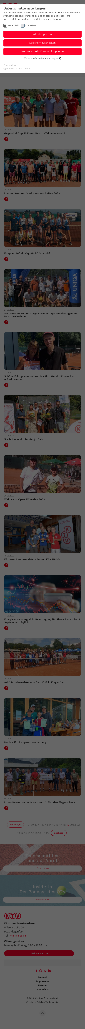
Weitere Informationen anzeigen (42, 58)
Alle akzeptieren (42, 34)
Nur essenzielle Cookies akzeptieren (42, 51)
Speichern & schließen (42, 42)
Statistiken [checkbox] (31, 25)
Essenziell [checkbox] (13, 25)
